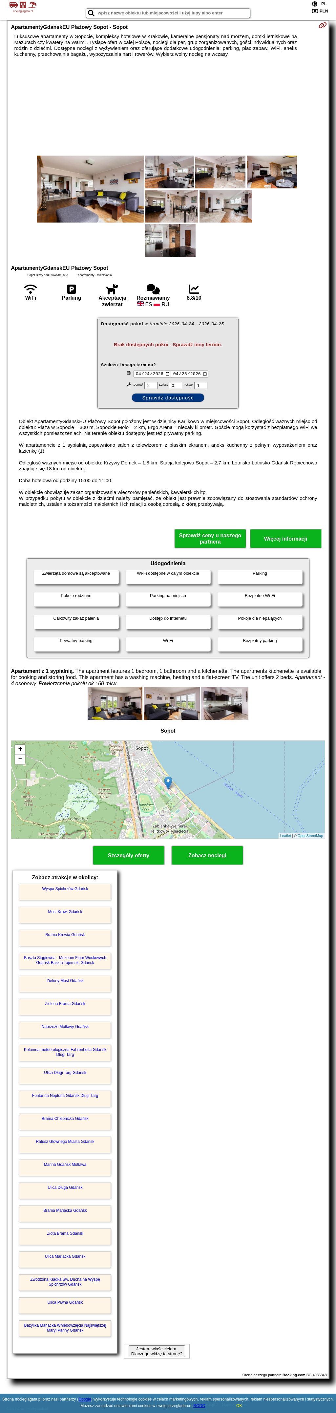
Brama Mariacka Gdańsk (65, 1210)
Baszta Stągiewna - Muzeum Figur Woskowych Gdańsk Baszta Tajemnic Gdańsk (65, 960)
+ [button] (20, 750)
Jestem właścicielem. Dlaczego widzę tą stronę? (156, 1351)
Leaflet (285, 836)
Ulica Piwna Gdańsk (65, 1302)
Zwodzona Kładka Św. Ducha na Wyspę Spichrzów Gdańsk (65, 1281)
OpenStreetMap (310, 836)
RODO (199, 1405)
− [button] (20, 759)
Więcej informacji (285, 539)
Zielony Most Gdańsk (65, 980)
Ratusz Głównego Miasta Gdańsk (65, 1141)
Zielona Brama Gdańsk (65, 1003)
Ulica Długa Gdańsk (65, 1187)
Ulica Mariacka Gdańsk (65, 1256)
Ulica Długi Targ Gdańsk (65, 1072)
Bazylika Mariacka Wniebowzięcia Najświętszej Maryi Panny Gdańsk (65, 1327)
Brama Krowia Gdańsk (65, 934)
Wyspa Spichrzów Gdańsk (65, 889)
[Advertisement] (168, 106)
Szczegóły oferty (128, 855)
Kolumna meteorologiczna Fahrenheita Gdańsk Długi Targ (65, 1052)
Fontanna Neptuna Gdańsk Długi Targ (65, 1095)
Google (84, 1399)
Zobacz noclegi (207, 855)
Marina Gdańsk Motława (65, 1164)
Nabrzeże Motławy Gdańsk (65, 1026)
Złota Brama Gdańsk (65, 1233)
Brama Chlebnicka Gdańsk (65, 1118)
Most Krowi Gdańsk (65, 912)
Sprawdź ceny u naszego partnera (210, 539)
